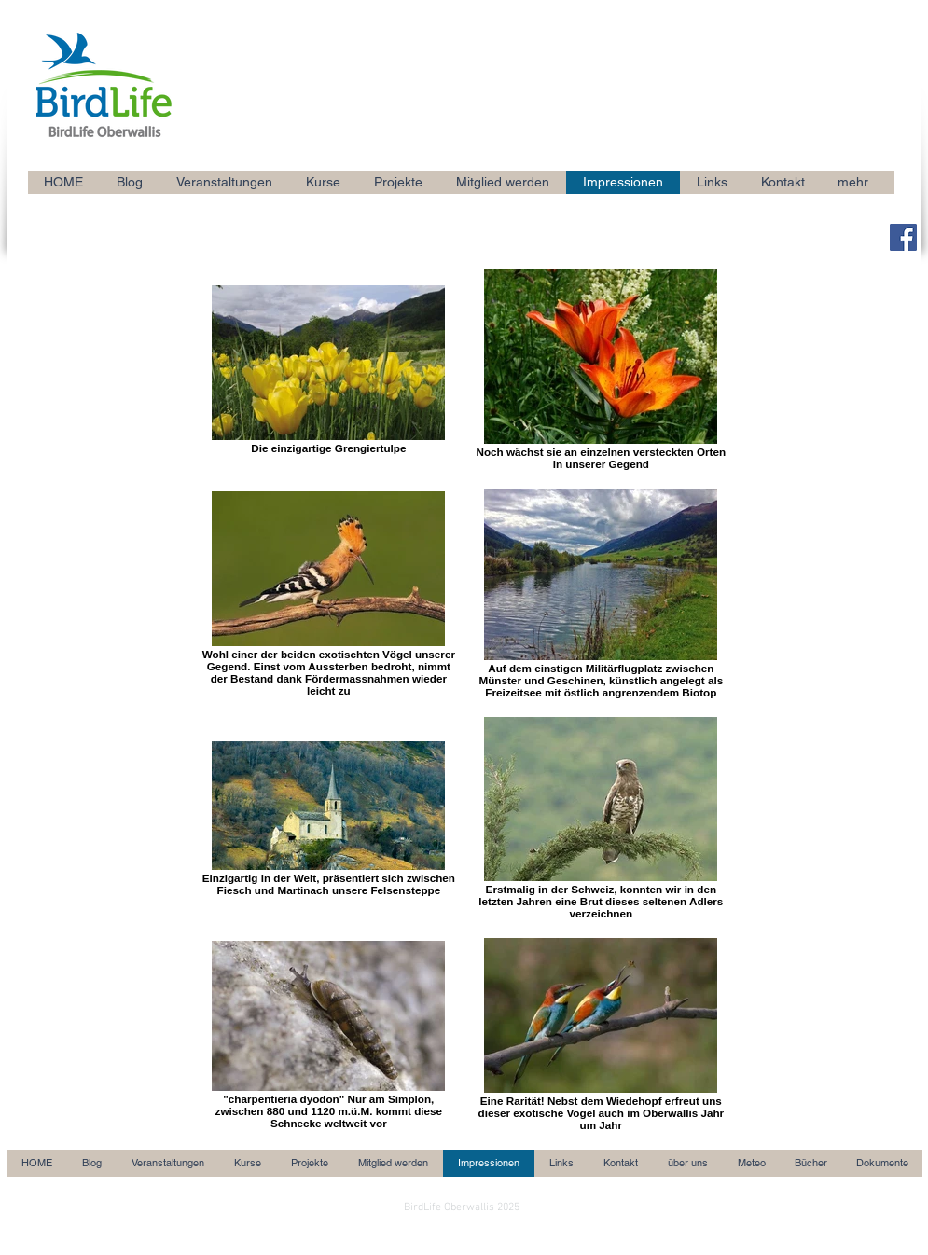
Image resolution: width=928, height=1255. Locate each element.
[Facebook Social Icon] (903, 237)
